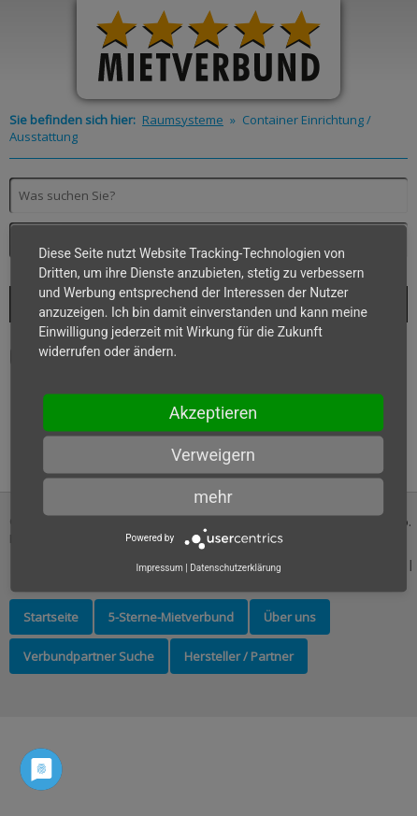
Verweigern (213, 454)
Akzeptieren (213, 412)
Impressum (159, 567)
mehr (213, 496)
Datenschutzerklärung (235, 567)
